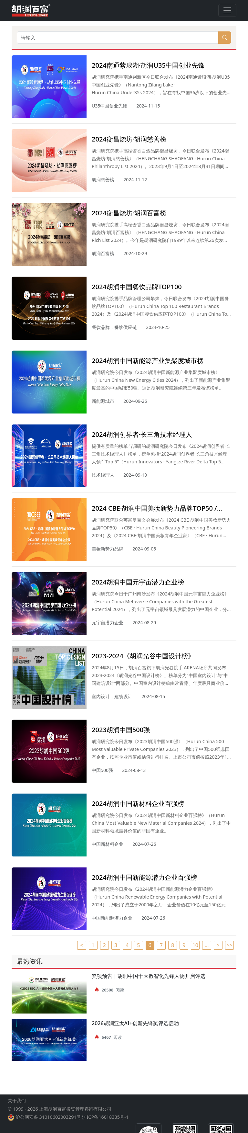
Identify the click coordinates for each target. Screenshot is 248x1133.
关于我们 (17, 1106)
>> (229, 945)
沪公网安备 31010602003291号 (48, 1122)
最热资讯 (30, 961)
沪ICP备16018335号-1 (105, 1122)
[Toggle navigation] (227, 10)
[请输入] (118, 37)
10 (195, 945)
